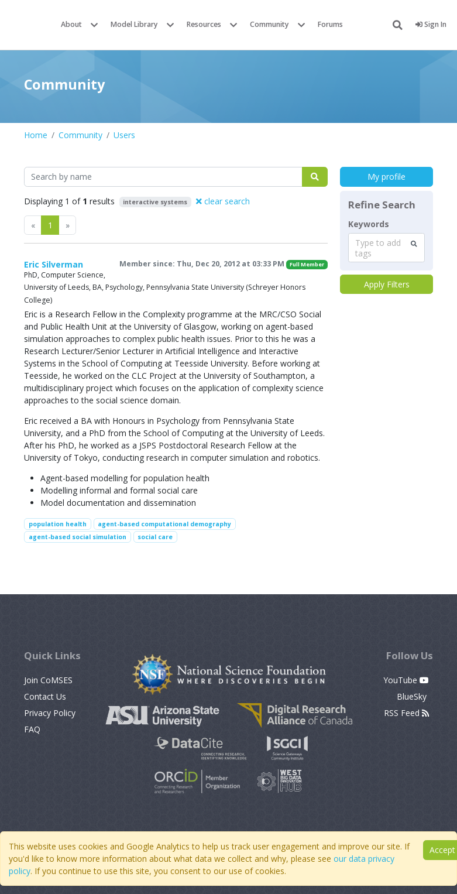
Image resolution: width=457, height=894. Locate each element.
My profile (386, 176)
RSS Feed (406, 712)
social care (155, 537)
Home (35, 135)
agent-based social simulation (77, 537)
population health (58, 524)
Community (269, 24)
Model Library (134, 24)
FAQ (32, 729)
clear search (223, 201)
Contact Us (45, 696)
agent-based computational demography (164, 524)
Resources (204, 24)
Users (124, 135)
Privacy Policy (49, 712)
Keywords (368, 224)
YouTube (406, 680)
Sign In (430, 24)
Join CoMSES (48, 680)
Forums (330, 24)
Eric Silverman (53, 264)
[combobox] (386, 247)
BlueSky (413, 696)
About (71, 24)
